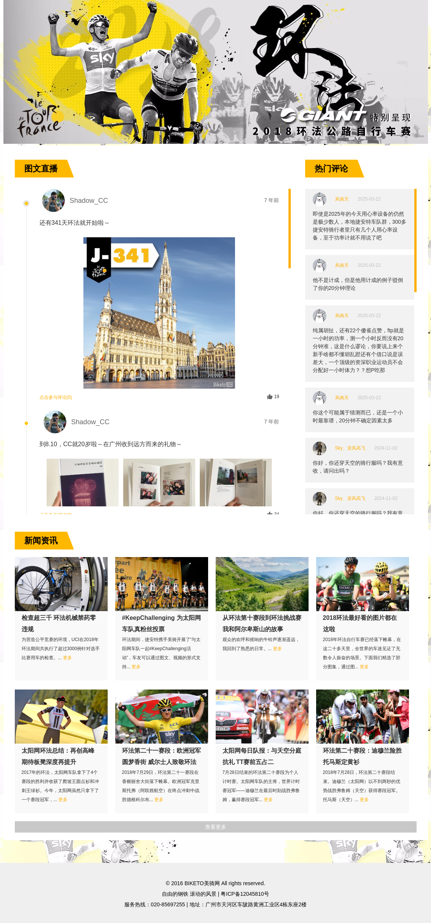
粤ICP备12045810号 (245, 894)
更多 (67, 657)
